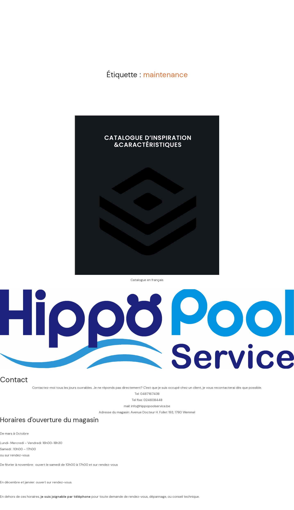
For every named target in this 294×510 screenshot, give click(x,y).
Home (133, 33)
